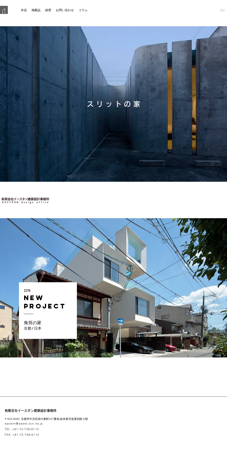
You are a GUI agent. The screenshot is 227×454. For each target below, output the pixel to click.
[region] (113, 287)
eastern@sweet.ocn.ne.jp (24, 423)
